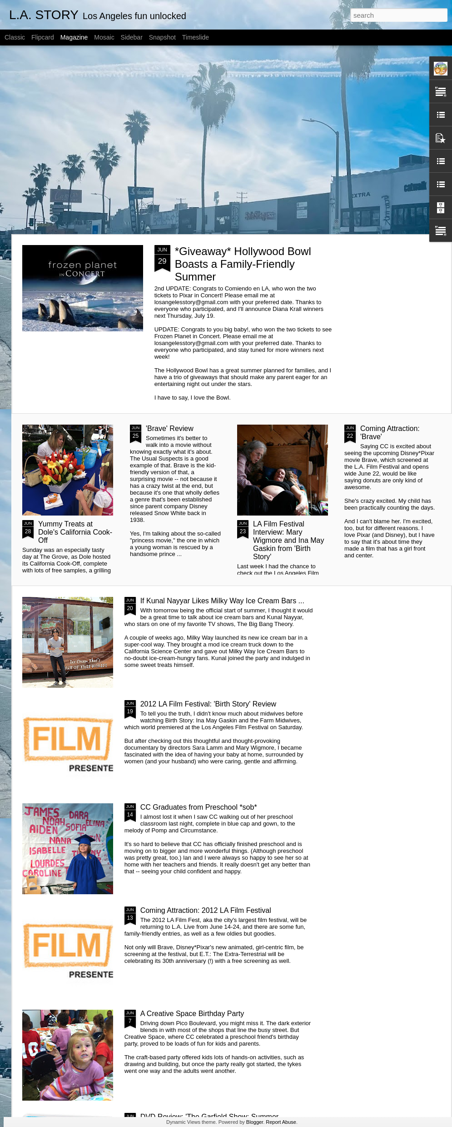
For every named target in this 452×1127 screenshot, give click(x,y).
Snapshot (162, 37)
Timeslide (195, 37)
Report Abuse (281, 1122)
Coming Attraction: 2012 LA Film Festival (205, 910)
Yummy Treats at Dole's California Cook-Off (75, 532)
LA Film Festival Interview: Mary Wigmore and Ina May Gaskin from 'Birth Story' (288, 540)
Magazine (74, 37)
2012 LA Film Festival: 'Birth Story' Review (208, 704)
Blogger (254, 1122)
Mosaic (104, 37)
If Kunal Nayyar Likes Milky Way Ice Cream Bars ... (222, 601)
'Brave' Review (170, 428)
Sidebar (132, 37)
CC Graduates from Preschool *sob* (198, 807)
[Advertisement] (85, 140)
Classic (15, 37)
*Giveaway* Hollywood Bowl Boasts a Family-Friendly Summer (243, 264)
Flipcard (42, 37)
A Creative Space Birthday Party (192, 1013)
